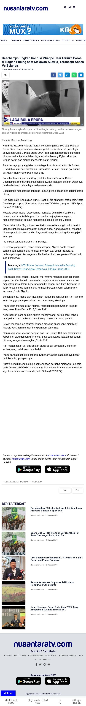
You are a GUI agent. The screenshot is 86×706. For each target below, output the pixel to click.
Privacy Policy (20, 656)
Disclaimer (51, 656)
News (4, 40)
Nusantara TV (36, 482)
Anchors (47, 660)
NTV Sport (24, 482)
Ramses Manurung (21, 140)
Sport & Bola (31, 40)
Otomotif (68, 40)
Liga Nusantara (50, 40)
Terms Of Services (35, 656)
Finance (16, 40)
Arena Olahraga (11, 482)
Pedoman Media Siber (67, 656)
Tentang (8, 656)
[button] (53, 75)
